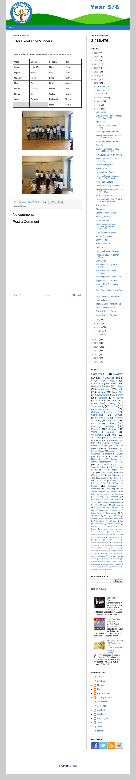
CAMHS (94, 542)
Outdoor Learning (102, 412)
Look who (107, 499)
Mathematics (96, 459)
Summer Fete (102, 240)
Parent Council (102, 464)
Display (103, 481)
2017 (96, 339)
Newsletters (103, 395)
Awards (23, 206)
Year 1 (109, 507)
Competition (97, 415)
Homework (113, 440)
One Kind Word (114, 534)
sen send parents (109, 564)
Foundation (112, 532)
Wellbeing (116, 510)
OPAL (116, 478)
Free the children (111, 470)
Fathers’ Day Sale (103, 243)
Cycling (100, 456)
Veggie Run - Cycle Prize (106, 280)
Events (119, 395)
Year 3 (105, 505)
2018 (96, 83)
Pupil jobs (112, 521)
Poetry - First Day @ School (108, 186)
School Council (107, 472)
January (100, 335)
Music (116, 443)
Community (97, 383)
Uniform (94, 559)
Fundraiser (95, 499)
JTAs (93, 472)
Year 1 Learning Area (105, 195)
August (99, 101)
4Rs (121, 389)
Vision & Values (102, 432)
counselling (117, 559)
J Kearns (100, 685)
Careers (104, 478)
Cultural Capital (97, 518)
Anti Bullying (113, 475)
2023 (96, 64)
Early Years (118, 494)
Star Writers (101, 209)
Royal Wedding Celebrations (108, 296)
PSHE (117, 499)
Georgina (101, 681)
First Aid (104, 545)
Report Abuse (98, 589)
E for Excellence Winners (106, 232)
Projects (99, 440)
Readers (104, 550)
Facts (120, 386)
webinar (101, 569)
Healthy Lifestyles (100, 386)
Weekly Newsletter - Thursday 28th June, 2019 (109, 136)
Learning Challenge (102, 426)
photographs (113, 537)
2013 (96, 354)
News (113, 383)
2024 (96, 61)
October (100, 94)
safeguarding (95, 564)
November (101, 90)
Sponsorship (110, 489)
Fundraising (95, 489)
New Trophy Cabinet (104, 182)
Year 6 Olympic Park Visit (107, 315)
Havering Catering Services (107, 132)
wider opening (117, 505)
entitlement (95, 561)
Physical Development (114, 518)
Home (11, 27)
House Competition (115, 438)
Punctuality (103, 510)
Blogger (73, 766)
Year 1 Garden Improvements (108, 304)
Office (99, 722)
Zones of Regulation (98, 537)
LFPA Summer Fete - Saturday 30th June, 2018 (109, 117)
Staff (93, 443)
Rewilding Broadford (116, 550)
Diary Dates (101, 112)
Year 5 (106, 494)
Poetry (94, 470)
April (98, 323)
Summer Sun (101, 247)
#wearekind (114, 451)
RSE (121, 521)
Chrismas (116, 516)
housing (105, 561)
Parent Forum (96, 513)
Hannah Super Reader (105, 172)
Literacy (94, 448)
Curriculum (112, 486)
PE (92, 483)
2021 (96, 72)
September (101, 97)
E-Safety (115, 467)
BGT (106, 516)
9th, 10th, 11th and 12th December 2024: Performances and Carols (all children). (115, 646)
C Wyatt (100, 677)
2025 (96, 57)
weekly (109, 569)
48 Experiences (111, 448)
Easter (103, 532)
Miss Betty (101, 710)
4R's (93, 478)
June (98, 109)
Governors (104, 443)
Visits (114, 406)
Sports (119, 398)
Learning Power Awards (106, 213)
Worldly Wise (111, 491)
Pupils (112, 380)
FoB (116, 446)
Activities (115, 481)
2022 (96, 68)
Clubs (100, 400)
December (101, 86)
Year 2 (117, 507)
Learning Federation (105, 697)
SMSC (94, 380)
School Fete (107, 553)
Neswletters (117, 548)
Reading (108, 377)
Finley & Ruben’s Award (106, 311)
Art (119, 524)
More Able (117, 392)
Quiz (93, 481)
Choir (111, 423)
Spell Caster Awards (112, 599)
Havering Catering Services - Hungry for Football (108, 177)
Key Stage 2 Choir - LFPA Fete (109, 155)
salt (122, 537)
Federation (116, 502)
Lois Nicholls (102, 702)
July (98, 105)
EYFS (102, 417)
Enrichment (104, 502)
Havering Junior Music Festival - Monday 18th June (109, 200)
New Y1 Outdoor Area (105, 307)
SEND (115, 483)
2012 (96, 358)
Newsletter (102, 534)
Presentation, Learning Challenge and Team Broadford (106, 226)
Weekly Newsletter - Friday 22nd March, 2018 (107, 150)
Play (93, 510)
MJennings (101, 706)
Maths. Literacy (104, 548)
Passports (94, 550)
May (98, 320)
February (100, 331)
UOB (118, 556)
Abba (99, 540)
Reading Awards (103, 216)
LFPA (114, 456)
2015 (96, 347)
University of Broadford (101, 454)
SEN (103, 483)
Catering (103, 398)
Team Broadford (98, 467)
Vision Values (99, 524)
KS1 (114, 435)
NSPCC (101, 526)
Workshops (97, 435)
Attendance (104, 389)
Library (112, 429)
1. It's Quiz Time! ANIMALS (114, 620)
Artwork (119, 415)
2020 (96, 75)
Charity (111, 403)
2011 (96, 362)
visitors (93, 569)
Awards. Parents (107, 529)
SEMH (96, 553)
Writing (101, 392)
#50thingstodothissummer (102, 462)
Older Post (76, 295)
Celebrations (99, 521)
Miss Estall (101, 714)
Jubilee (118, 545)
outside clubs (115, 561)
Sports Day (100, 122)
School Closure (97, 451)
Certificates (104, 542)
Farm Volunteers (103, 300)
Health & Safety (99, 446)
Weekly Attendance (104, 236)
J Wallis (100, 689)
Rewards (111, 526)
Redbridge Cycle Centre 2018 (108, 277)
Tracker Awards (102, 205)
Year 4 (93, 502)
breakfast (111, 524)
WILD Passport (105, 559)
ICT (116, 464)
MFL (93, 526)
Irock (111, 545)
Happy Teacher (102, 220)
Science (113, 459)
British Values (116, 540)
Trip (110, 556)
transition (117, 567)
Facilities (112, 420)
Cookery (94, 486)
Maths (114, 400)
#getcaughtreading (100, 409)
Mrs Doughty (102, 718)
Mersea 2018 (101, 168)
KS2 (93, 423)
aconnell (100, 731)
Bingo (106, 540)
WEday (120, 454)
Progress (95, 429)
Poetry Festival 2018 (104, 165)
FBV (121, 462)
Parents (96, 374)
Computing (95, 545)
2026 (96, 53)
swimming (107, 567)
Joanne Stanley (103, 693)
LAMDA (93, 548)
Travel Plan (96, 438)
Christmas (114, 497)
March (99, 327)
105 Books (98, 507)
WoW (121, 472)
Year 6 (99, 475)
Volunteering (97, 406)
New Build (95, 505)
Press (94, 403)
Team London (111, 513)
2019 (96, 79)
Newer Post (19, 295)
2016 (96, 343)
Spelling (99, 497)
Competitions (116, 542)
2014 (96, 351)
